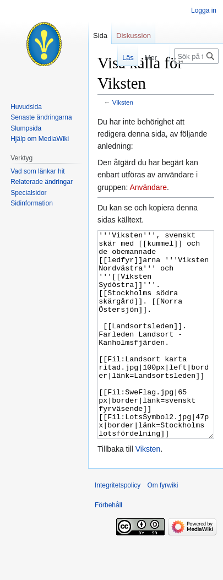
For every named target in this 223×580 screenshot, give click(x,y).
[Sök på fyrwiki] (196, 56)
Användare (148, 187)
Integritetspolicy (117, 526)
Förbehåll (108, 546)
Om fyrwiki (162, 526)
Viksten (122, 102)
